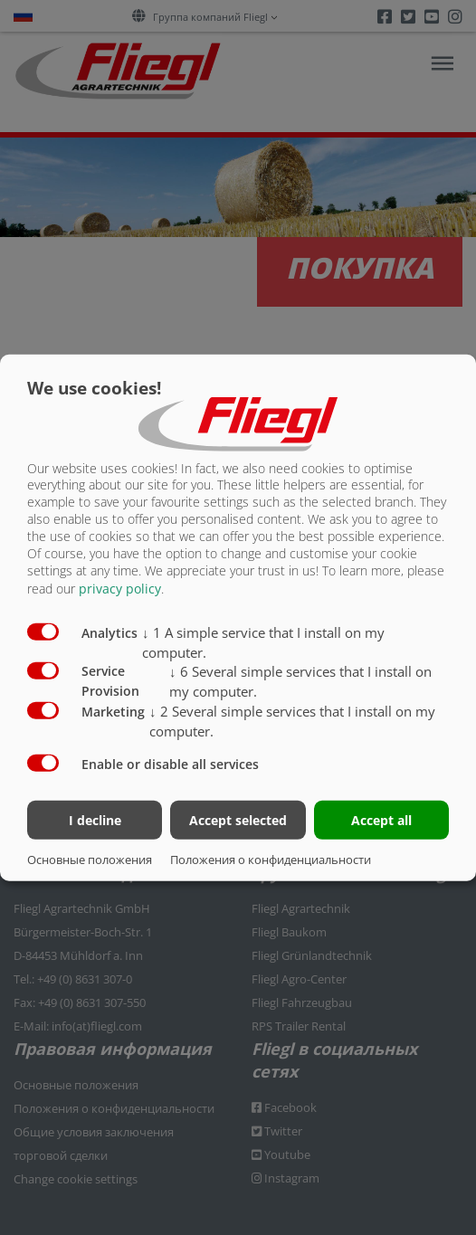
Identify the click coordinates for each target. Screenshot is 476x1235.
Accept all (381, 820)
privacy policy (120, 588)
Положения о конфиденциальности (270, 859)
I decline (95, 820)
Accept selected (238, 820)
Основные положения (89, 859)
